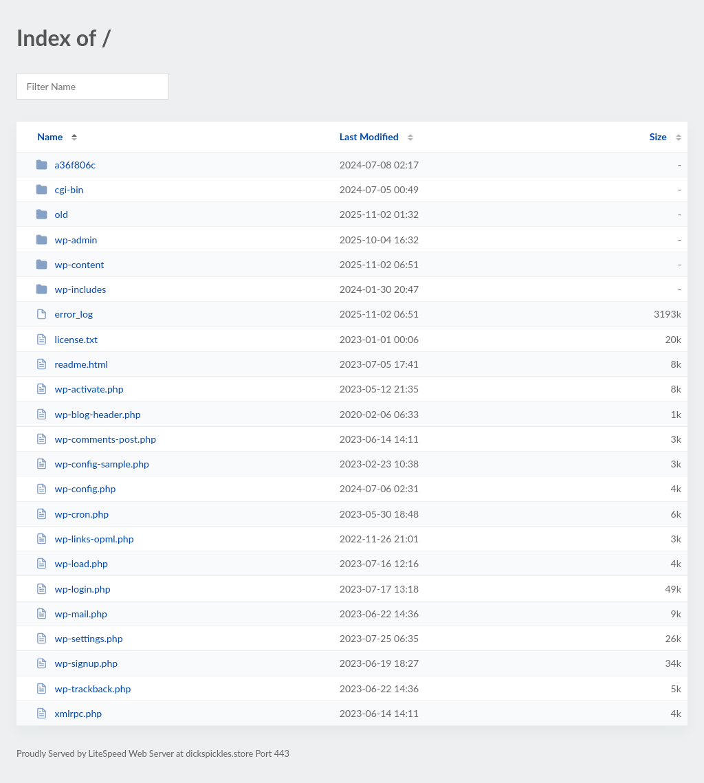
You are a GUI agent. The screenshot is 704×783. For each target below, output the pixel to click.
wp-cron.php (72, 514)
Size (658, 136)
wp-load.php (72, 563)
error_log (64, 314)
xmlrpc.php (69, 713)
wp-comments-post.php (96, 439)
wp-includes (71, 289)
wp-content (70, 264)
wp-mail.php (71, 613)
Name (50, 136)
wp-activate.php (79, 389)
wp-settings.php (79, 638)
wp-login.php (73, 589)
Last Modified (369, 136)
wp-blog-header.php (88, 414)
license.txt (67, 339)
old (52, 214)
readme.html (72, 364)
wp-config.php (76, 488)
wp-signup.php (77, 663)
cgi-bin (59, 189)
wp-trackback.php (83, 688)
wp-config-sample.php (92, 464)
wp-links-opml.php (84, 538)
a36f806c (66, 164)
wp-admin (66, 239)
